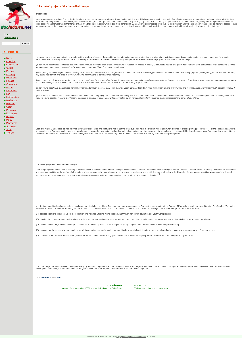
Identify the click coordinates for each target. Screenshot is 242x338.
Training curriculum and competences (151, 288)
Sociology (11, 126)
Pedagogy (11, 110)
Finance (10, 81)
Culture (9, 68)
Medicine (10, 103)
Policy (9, 120)
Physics (10, 116)
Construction (12, 64)
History (9, 87)
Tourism (10, 132)
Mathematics (12, 97)
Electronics (11, 77)
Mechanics (11, 100)
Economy (10, 74)
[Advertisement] (137, 45)
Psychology (11, 123)
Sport (8, 129)
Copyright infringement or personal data (131, 337)
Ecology (10, 71)
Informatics (11, 90)
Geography (11, 84)
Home (7, 34)
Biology (9, 58)
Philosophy (11, 113)
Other (9, 107)
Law (8, 94)
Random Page (11, 37)
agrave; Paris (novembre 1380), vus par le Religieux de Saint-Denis (92, 288)
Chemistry (11, 61)
